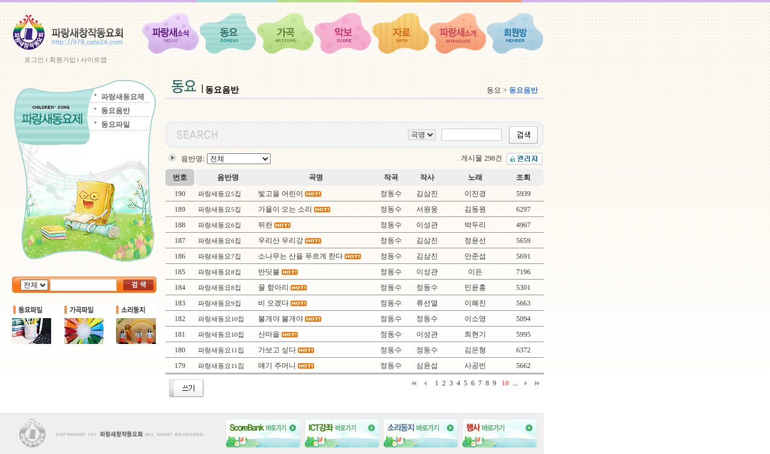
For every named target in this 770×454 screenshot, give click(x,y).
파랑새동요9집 (219, 303)
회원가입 (62, 59)
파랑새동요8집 (219, 271)
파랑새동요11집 (221, 350)
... (515, 383)
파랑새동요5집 (219, 193)
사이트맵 (94, 59)
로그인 (34, 59)
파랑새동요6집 (219, 225)
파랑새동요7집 (219, 256)
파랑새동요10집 (221, 318)
